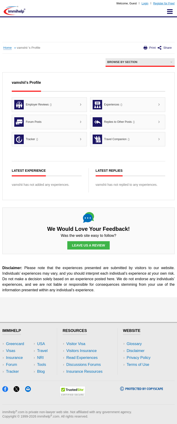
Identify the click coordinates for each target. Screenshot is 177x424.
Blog (41, 371)
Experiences (107, 104)
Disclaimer (136, 351)
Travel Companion (111, 139)
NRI (40, 357)
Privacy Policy (138, 357)
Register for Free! (164, 3)
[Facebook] (8, 390)
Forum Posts (27, 122)
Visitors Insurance (81, 351)
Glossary (134, 344)
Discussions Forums (83, 364)
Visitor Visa (75, 344)
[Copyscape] (141, 389)
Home (7, 47)
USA (41, 344)
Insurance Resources (84, 371)
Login (145, 3)
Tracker (26, 139)
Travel (42, 351)
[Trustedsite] (72, 395)
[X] (19, 390)
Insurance (14, 357)
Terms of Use (138, 364)
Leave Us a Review (88, 245)
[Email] (30, 390)
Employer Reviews (33, 104)
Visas (10, 351)
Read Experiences (82, 357)
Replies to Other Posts (114, 122)
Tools (41, 364)
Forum (11, 364)
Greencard (15, 344)
